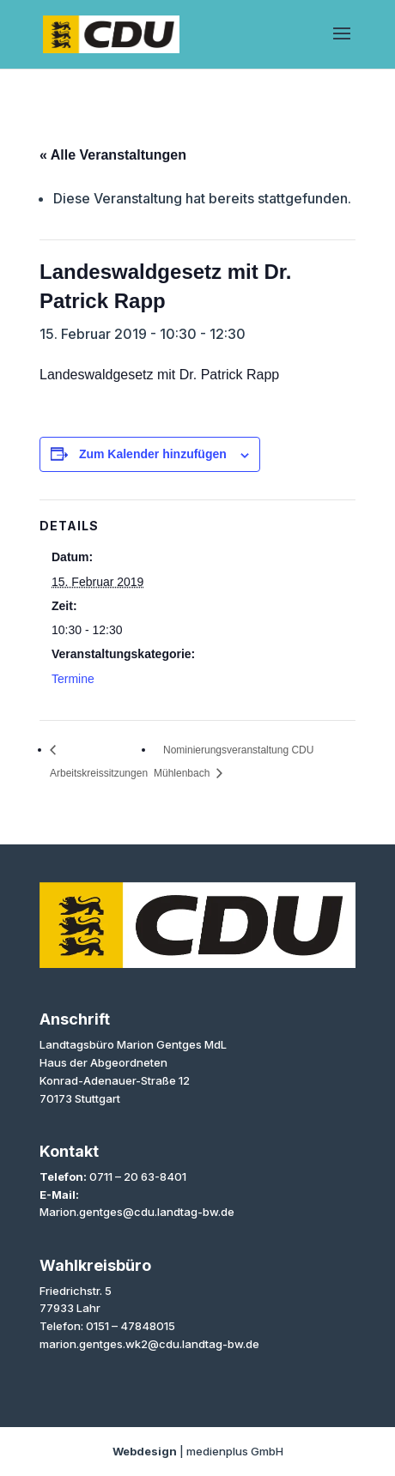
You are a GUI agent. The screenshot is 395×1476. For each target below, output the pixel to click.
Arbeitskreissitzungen (99, 773)
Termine (73, 679)
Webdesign (144, 1451)
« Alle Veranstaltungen (113, 155)
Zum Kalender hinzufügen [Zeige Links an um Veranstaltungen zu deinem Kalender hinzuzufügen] (153, 454)
